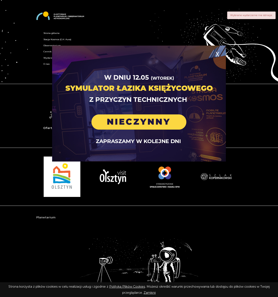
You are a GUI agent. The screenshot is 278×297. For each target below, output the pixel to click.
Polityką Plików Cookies (127, 287)
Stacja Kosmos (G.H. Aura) (57, 39)
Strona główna (51, 33)
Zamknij (150, 293)
